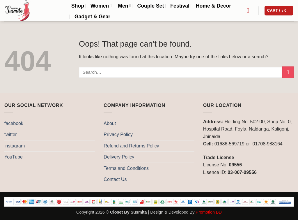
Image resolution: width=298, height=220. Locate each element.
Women (101, 6)
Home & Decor (213, 6)
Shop (77, 6)
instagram (14, 145)
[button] (279, 10)
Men (124, 6)
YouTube (13, 156)
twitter (10, 134)
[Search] (250, 10)
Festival (179, 6)
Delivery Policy (119, 156)
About (110, 123)
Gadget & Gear (92, 17)
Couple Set (150, 6)
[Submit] (288, 72)
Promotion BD (209, 212)
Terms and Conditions (126, 168)
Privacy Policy (118, 134)
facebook (13, 123)
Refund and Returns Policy (131, 145)
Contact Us (115, 179)
